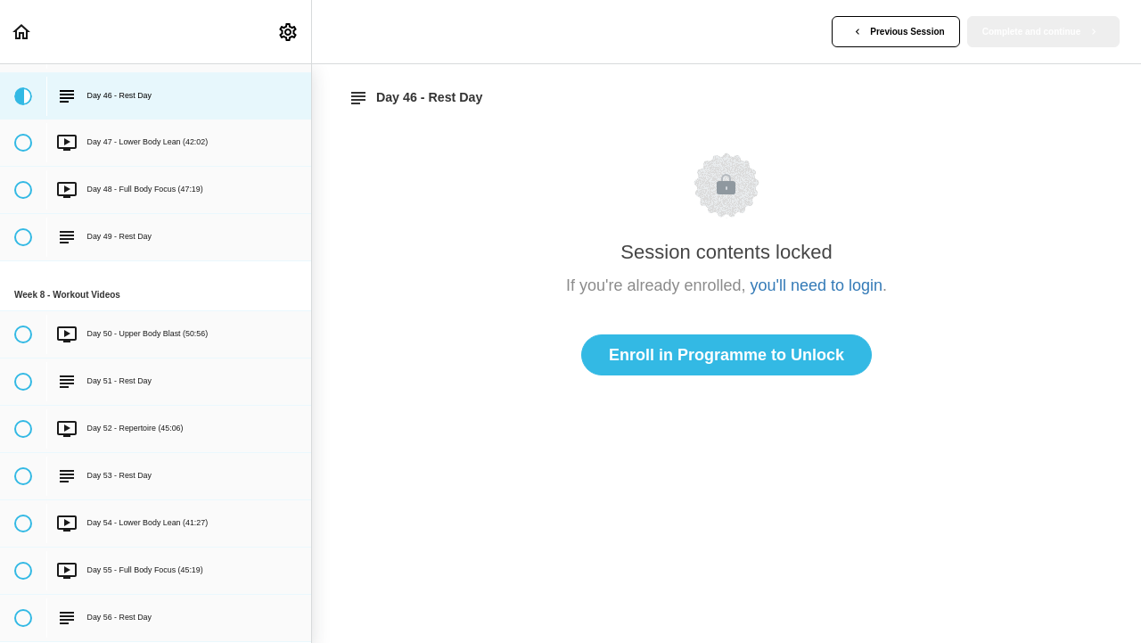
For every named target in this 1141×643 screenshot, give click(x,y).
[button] (22, 31)
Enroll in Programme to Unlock (726, 355)
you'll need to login (817, 285)
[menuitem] (289, 31)
